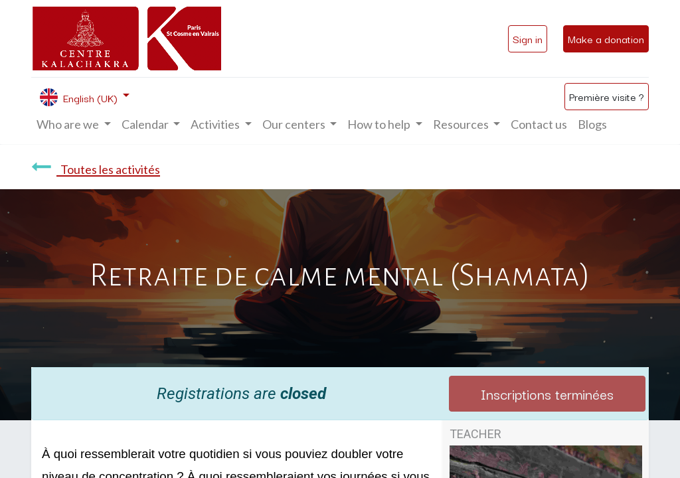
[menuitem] (538, 124)
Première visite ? (606, 96)
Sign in (528, 38)
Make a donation (606, 38)
